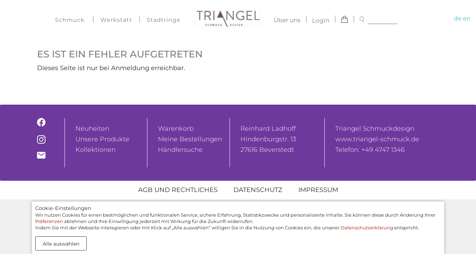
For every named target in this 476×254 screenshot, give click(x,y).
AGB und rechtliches (178, 190)
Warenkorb (176, 128)
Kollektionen (95, 150)
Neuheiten (92, 128)
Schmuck (70, 20)
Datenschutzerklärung (367, 227)
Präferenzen (49, 221)
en (466, 18)
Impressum (318, 190)
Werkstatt (116, 20)
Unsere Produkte (102, 139)
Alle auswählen (61, 244)
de (458, 18)
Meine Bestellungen (190, 139)
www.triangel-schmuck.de (377, 139)
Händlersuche (180, 150)
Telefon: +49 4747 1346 (370, 150)
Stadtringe (164, 20)
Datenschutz (257, 190)
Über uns (287, 20)
